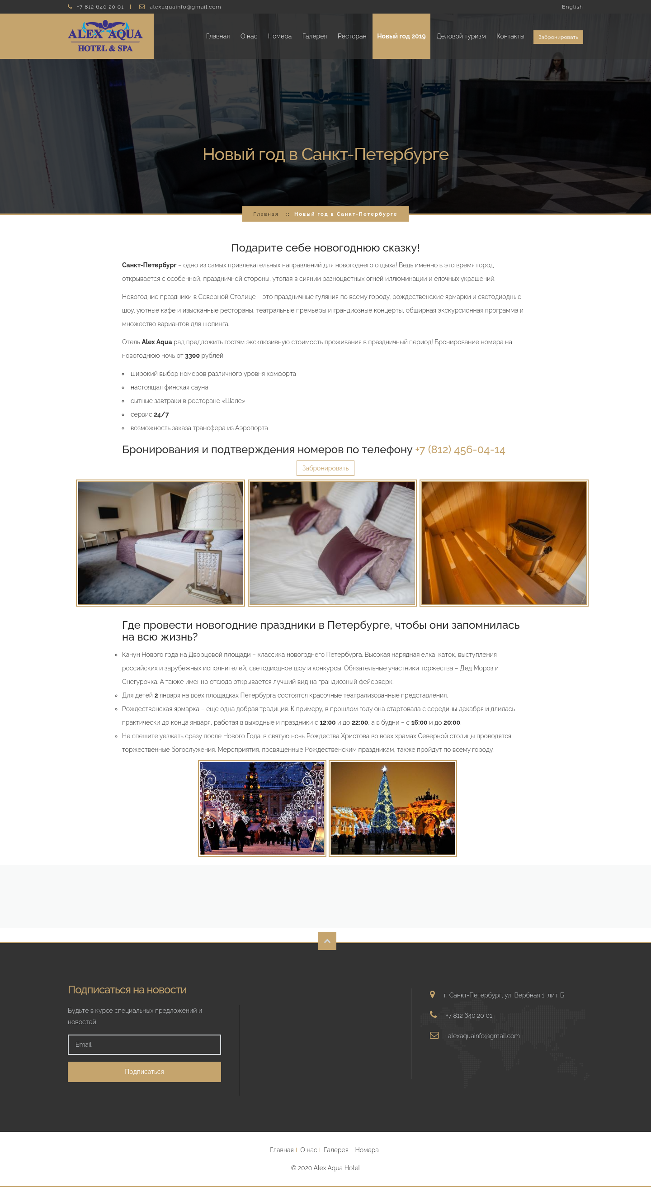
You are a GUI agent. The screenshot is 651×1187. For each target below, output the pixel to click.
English (572, 7)
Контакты (510, 36)
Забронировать (558, 37)
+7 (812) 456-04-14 (460, 449)
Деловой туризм (461, 36)
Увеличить (160, 543)
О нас (249, 36)
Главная (218, 36)
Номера (280, 36)
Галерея (314, 36)
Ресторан (352, 36)
